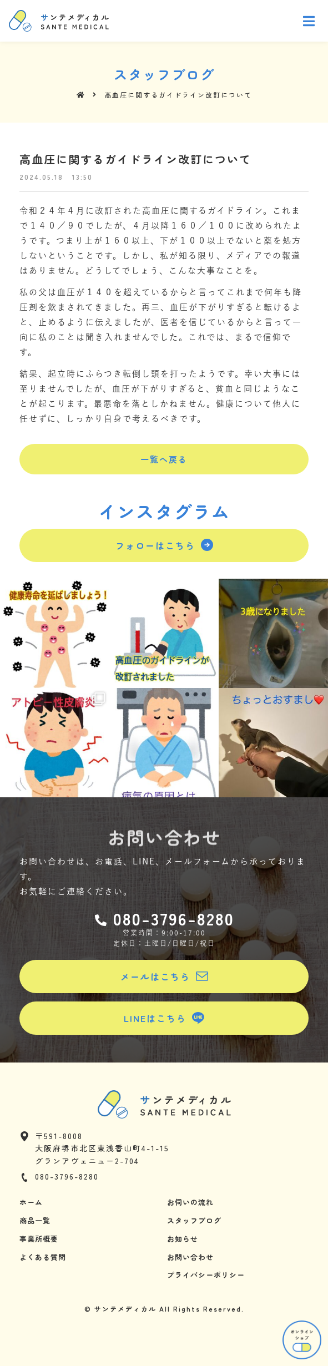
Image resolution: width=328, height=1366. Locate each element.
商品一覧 (35, 1220)
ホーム (31, 1202)
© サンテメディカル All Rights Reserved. (164, 1308)
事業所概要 (38, 1238)
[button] (163, 459)
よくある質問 (42, 1257)
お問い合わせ (190, 1257)
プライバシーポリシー (206, 1274)
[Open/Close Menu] (309, 21)
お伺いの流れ (190, 1202)
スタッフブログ (194, 1220)
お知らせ (182, 1238)
